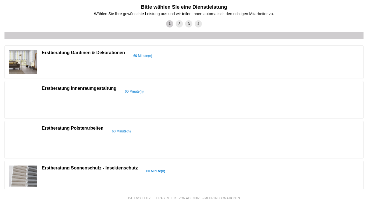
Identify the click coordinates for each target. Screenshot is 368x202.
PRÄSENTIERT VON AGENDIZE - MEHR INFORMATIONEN (198, 198)
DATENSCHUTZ (139, 198)
